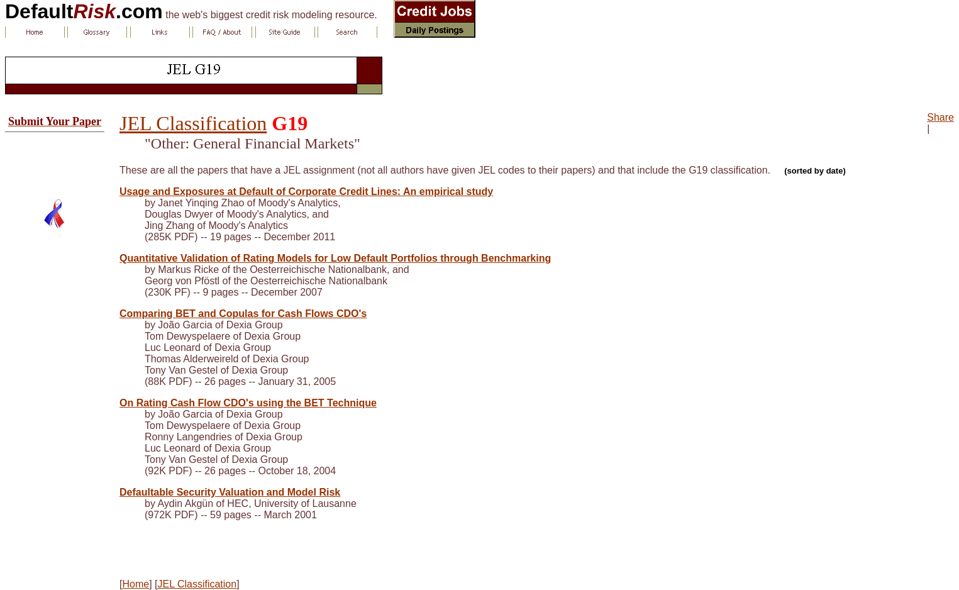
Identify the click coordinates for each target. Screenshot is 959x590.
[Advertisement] (54, 160)
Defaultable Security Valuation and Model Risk (229, 492)
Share (940, 117)
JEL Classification (193, 123)
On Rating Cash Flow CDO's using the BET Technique (248, 403)
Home (135, 584)
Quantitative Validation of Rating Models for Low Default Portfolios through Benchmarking (335, 258)
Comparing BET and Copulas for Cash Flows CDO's (243, 313)
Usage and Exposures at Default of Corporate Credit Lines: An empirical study (306, 191)
